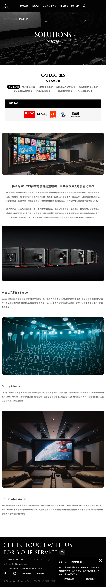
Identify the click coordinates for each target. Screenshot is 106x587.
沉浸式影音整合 (43, 91)
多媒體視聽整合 (45, 87)
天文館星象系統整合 (23, 91)
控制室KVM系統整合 (65, 87)
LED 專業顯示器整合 (63, 91)
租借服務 (64, 6)
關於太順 (24, 6)
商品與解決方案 (49, 6)
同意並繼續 (69, 579)
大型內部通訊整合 (84, 91)
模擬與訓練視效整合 (88, 87)
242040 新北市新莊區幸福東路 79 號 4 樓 (26, 568)
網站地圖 (40, 573)
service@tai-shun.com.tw (19, 564)
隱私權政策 (91, 579)
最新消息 (35, 6)
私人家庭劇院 (28, 87)
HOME (6, 19)
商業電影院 (13, 87)
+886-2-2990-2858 (16, 559)
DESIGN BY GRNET (49, 581)
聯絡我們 (75, 6)
